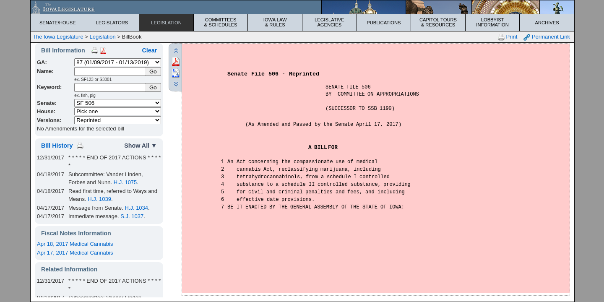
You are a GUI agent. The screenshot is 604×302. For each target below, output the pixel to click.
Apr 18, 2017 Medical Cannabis (75, 244)
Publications (384, 22)
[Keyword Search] (110, 87)
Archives (547, 22)
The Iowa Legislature (58, 37)
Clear (149, 50)
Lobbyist (493, 22)
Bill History (57, 145)
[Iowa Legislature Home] (302, 7)
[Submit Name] (153, 71)
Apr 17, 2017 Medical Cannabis (75, 253)
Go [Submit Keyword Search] (153, 87)
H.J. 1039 (99, 199)
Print (507, 37)
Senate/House (57, 22)
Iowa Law (275, 22)
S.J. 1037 (131, 216)
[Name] (110, 71)
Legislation (166, 22)
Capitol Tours (438, 22)
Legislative (329, 22)
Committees (221, 22)
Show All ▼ (140, 145)
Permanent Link (546, 37)
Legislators (112, 22)
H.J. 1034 (136, 208)
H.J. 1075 (125, 182)
